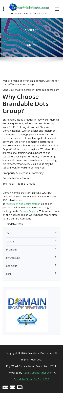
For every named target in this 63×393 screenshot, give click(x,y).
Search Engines (29, 211)
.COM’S (10, 241)
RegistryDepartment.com (38, 372)
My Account (13, 257)
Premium (11, 249)
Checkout (11, 265)
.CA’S (9, 233)
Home (7, 41)
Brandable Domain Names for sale (35, 41)
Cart (8, 273)
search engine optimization (23, 203)
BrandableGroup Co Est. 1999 (31, 379)
